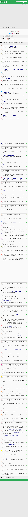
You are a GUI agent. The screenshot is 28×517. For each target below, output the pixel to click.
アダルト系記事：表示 (23, 4)
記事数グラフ (19, 31)
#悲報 (13, 42)
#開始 (10, 33)
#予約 (5, 42)
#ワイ (11, 42)
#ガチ (21, 42)
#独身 (19, 42)
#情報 (17, 42)
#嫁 (22, 42)
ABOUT (20, 2)
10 (12, 36)
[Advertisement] (10, 15)
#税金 (15, 42)
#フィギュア (8, 42)
